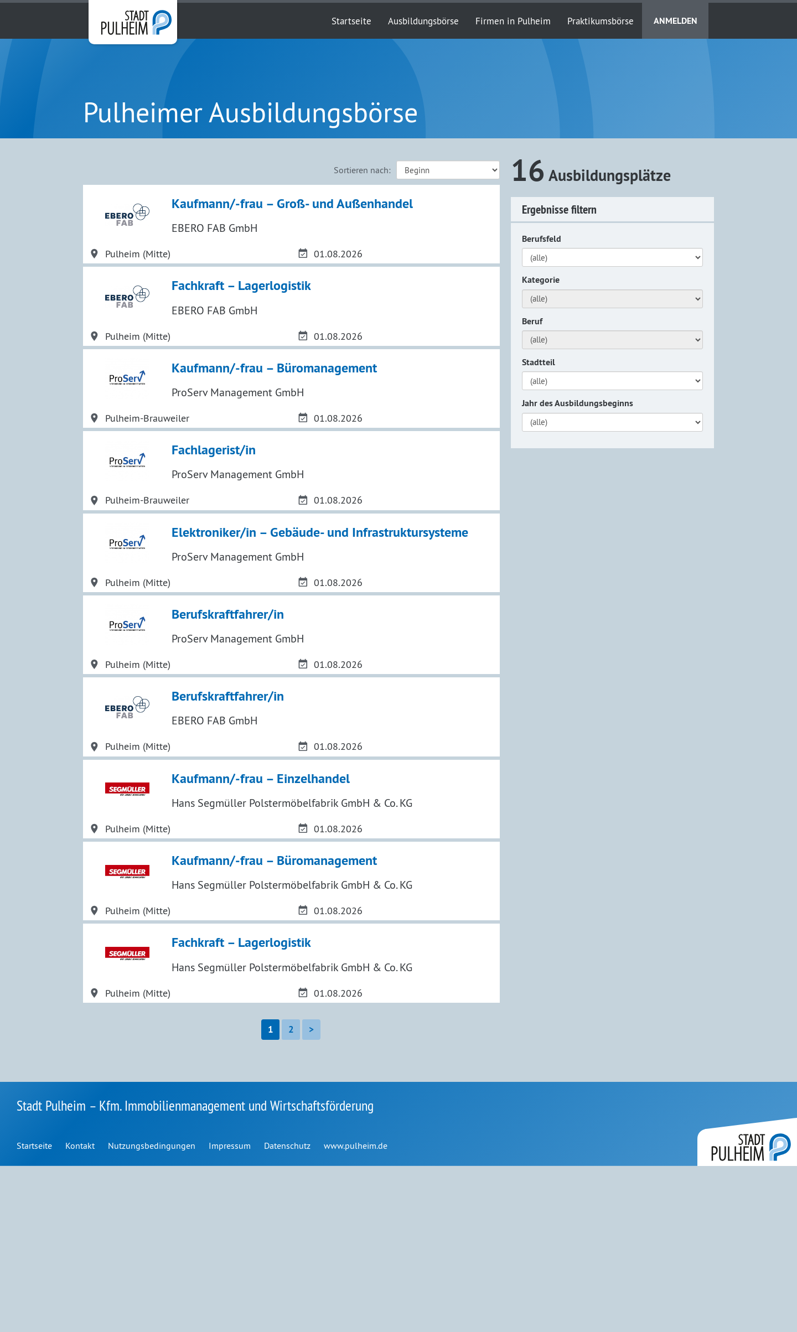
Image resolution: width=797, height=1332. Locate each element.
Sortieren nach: (362, 169)
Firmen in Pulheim (513, 21)
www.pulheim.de (355, 1311)
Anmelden (675, 21)
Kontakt (80, 1311)
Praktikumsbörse (600, 21)
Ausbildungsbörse (423, 21)
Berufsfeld (541, 239)
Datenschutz (287, 1311)
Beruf (532, 321)
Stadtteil (538, 362)
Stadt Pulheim (133, 22)
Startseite (351, 21)
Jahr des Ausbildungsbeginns (577, 403)
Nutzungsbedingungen (151, 1311)
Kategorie (541, 280)
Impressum (230, 1311)
